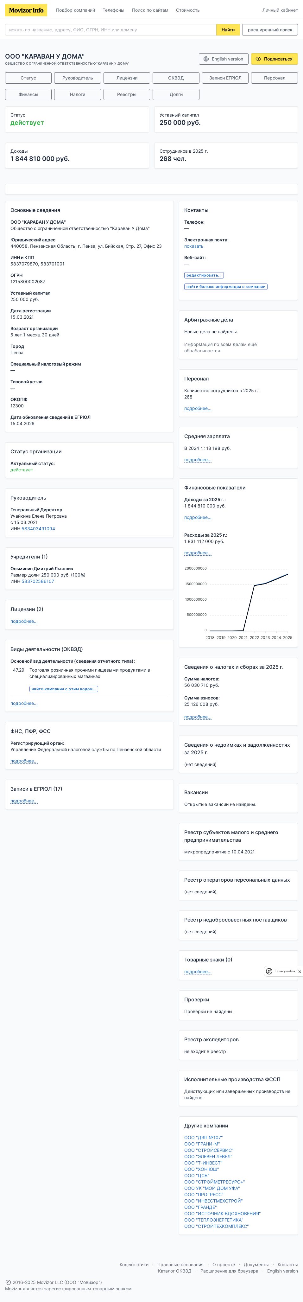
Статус (28, 77)
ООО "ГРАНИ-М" (202, 1143)
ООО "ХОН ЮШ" (201, 1169)
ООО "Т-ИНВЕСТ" (203, 1162)
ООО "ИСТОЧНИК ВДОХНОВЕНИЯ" (222, 1213)
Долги (176, 94)
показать (194, 246)
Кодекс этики (134, 1264)
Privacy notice (285, 971)
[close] (300, 971)
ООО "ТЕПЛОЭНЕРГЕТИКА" (213, 1219)
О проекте (223, 1264)
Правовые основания (180, 1264)
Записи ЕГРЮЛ (225, 77)
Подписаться (274, 59)
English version (223, 59)
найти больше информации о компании (225, 286)
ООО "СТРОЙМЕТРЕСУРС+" (214, 1181)
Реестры (126, 94)
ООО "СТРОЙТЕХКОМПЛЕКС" (216, 1226)
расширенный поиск (270, 29)
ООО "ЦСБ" (196, 1175)
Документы (256, 1264)
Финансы (28, 94)
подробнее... (24, 621)
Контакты (288, 1264)
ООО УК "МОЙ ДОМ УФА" (212, 1188)
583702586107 (38, 581)
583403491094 (38, 528)
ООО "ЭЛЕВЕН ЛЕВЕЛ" (208, 1156)
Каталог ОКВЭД (175, 1270)
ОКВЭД (176, 77)
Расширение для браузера (229, 1270)
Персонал (274, 77)
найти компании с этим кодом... (64, 688)
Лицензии (127, 77)
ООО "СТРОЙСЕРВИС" (209, 1150)
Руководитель (77, 77)
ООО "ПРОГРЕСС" (204, 1194)
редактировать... (204, 275)
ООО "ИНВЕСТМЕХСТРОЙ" (213, 1200)
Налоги (77, 94)
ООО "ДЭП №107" (203, 1137)
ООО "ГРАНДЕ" (200, 1207)
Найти (228, 29)
